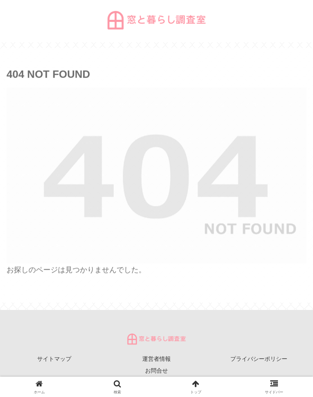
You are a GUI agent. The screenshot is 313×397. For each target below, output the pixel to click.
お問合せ (156, 370)
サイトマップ (54, 359)
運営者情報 (156, 359)
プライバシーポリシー (258, 359)
